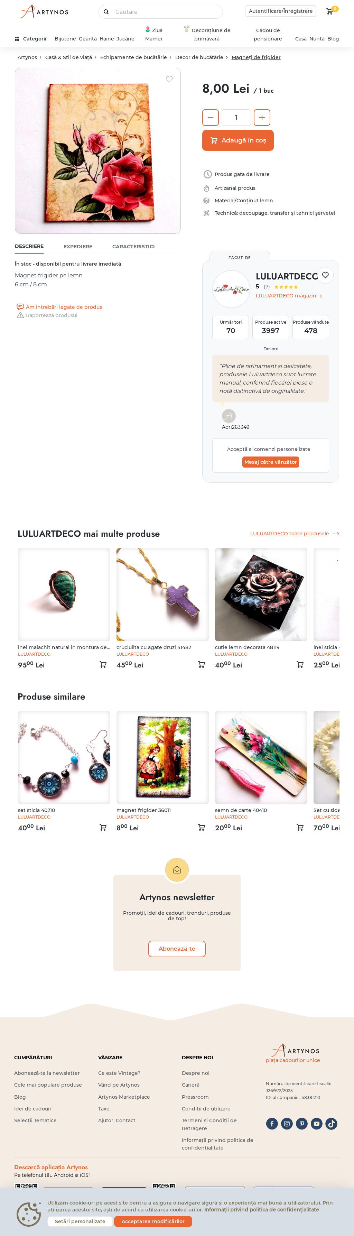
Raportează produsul (46, 315)
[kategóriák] (33, 39)
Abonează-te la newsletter (47, 1073)
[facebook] (272, 1124)
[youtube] (316, 1124)
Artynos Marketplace (124, 1097)
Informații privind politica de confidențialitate (261, 1210)
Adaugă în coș (238, 140)
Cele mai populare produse (48, 1085)
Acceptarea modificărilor (153, 1221)
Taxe (104, 1109)
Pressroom (195, 1097)
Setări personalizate (80, 1221)
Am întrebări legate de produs (58, 307)
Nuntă (317, 39)
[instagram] (287, 1124)
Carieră (190, 1085)
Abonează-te (177, 949)
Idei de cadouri (33, 1109)
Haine (107, 39)
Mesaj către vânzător (270, 462)
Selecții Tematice (35, 1120)
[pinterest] (302, 1124)
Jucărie (125, 39)
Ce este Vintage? (119, 1073)
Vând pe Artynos (119, 1085)
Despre (270, 348)
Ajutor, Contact (117, 1120)
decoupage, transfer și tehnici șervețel (287, 213)
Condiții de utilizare (206, 1109)
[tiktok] (331, 1124)
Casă (301, 39)
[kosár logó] (330, 11)
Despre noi (195, 1073)
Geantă (88, 39)
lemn (266, 200)
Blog (333, 39)
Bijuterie (65, 39)
